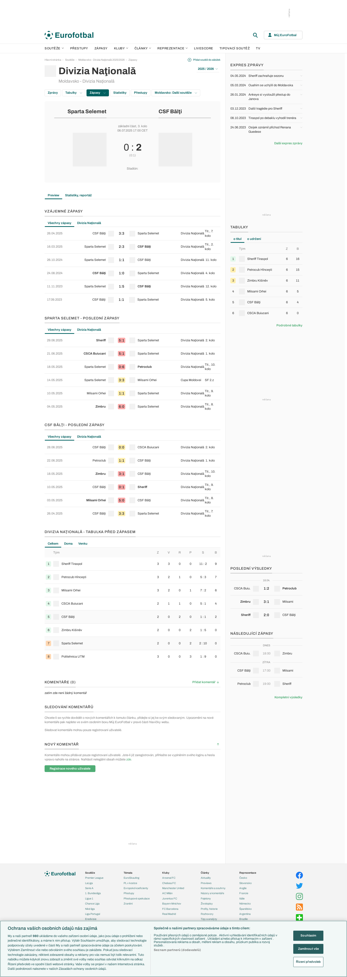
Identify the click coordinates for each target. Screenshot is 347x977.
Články (205, 872)
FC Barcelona (170, 908)
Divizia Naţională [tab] (89, 223)
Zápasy (101, 48)
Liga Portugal (92, 913)
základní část (127, 126)
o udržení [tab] (254, 239)
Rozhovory (207, 913)
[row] (132, 233)
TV (258, 48)
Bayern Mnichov (171, 903)
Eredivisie (90, 919)
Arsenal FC (168, 877)
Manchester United (173, 888)
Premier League (94, 877)
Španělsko (245, 908)
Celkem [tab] (53, 543)
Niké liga (90, 908)
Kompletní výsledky (288, 697)
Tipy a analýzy (209, 919)
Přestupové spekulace (137, 898)
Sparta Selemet (87, 111)
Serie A (89, 888)
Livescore (203, 48)
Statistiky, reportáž (78, 195)
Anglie (243, 888)
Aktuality (206, 877)
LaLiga (89, 883)
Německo (245, 903)
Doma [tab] (68, 543)
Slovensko (245, 883)
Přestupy (79, 48)
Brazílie (243, 919)
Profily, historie (209, 908)
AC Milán (167, 893)
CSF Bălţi (170, 111)
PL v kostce (130, 883)
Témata (128, 872)
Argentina (245, 913)
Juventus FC (169, 898)
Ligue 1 (89, 898)
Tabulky (73, 92)
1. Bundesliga (93, 893)
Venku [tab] (82, 543)
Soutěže (54, 48)
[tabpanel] (132, 266)
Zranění (128, 903)
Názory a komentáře (212, 893)
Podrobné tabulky (289, 325)
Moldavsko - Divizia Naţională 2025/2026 (101, 59)
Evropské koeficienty (136, 888)
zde (128, 759)
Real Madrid (169, 913)
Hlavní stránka (53, 59)
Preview (53, 195)
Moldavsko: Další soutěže (176, 92)
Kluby (121, 48)
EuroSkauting (131, 877)
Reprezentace (172, 48)
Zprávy (53, 92)
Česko (243, 877)
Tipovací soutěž (235, 48)
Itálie (242, 898)
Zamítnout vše (308, 948)
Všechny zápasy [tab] (59, 223)
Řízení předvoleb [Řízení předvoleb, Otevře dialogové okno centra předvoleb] (308, 962)
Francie (243, 893)
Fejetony (206, 898)
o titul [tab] (237, 239)
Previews (206, 883)
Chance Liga (92, 903)
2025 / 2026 (208, 69)
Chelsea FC (169, 883)
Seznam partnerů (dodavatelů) (177, 950)
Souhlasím (308, 935)
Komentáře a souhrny (213, 888)
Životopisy (207, 903)
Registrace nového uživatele (70, 768)
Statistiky (120, 92)
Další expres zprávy (288, 143)
